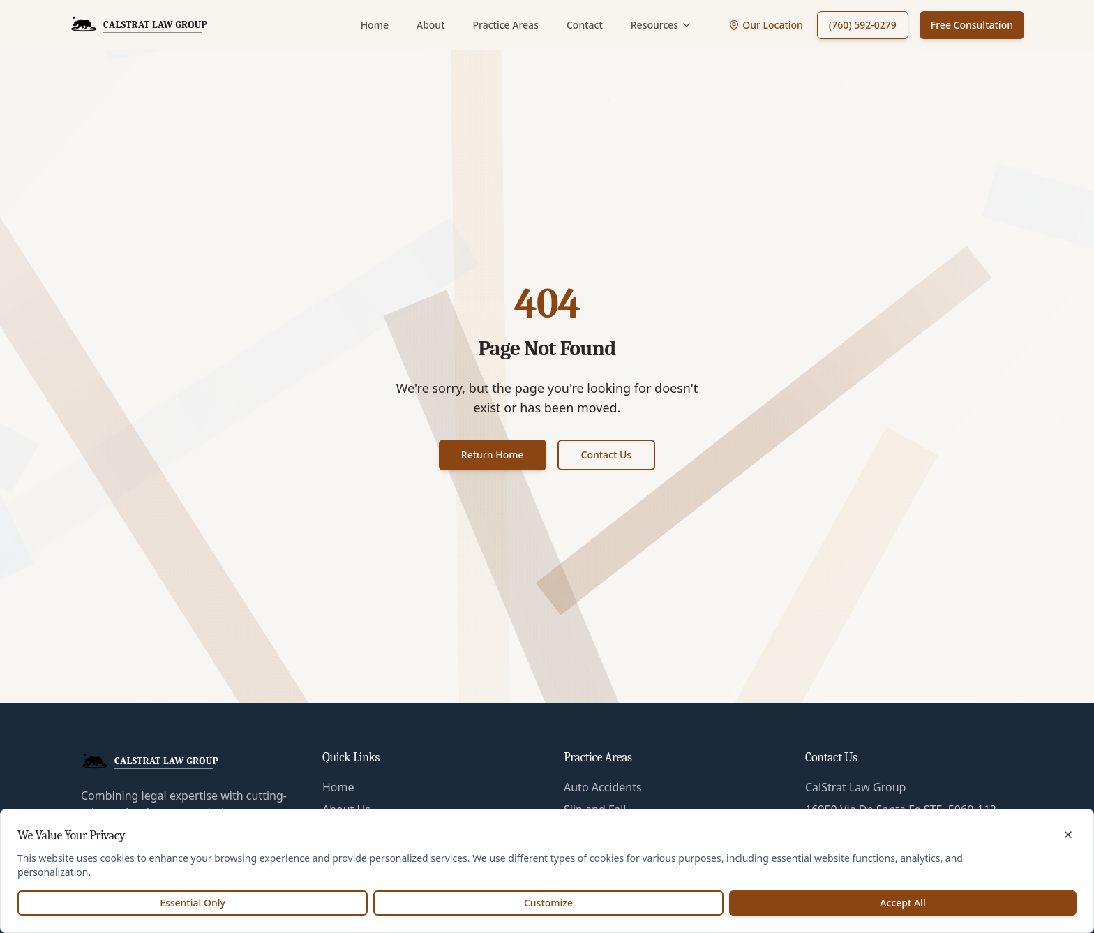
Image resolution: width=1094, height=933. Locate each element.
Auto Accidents (603, 787)
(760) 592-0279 (863, 24)
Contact (585, 24)
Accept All (902, 902)
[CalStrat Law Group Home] (138, 25)
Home (375, 24)
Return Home (492, 454)
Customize (548, 902)
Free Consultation (972, 24)
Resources (661, 24)
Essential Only (192, 902)
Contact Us (606, 454)
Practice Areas (506, 24)
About (431, 24)
